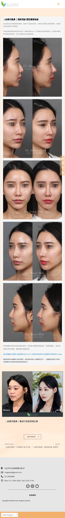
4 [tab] (34, 428)
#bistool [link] (26, 354)
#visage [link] (59, 354)
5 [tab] (36, 428)
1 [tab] (27, 428)
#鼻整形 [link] (14, 354)
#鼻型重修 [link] (20, 354)
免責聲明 (32, 495)
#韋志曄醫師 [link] (7, 354)
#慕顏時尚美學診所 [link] (50, 354)
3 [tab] (31, 428)
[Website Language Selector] (9, 515)
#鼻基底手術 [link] (40, 354)
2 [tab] (29, 428)
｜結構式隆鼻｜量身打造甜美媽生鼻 (21, 421)
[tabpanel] (32, 398)
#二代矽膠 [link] (32, 354)
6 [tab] (38, 428)
